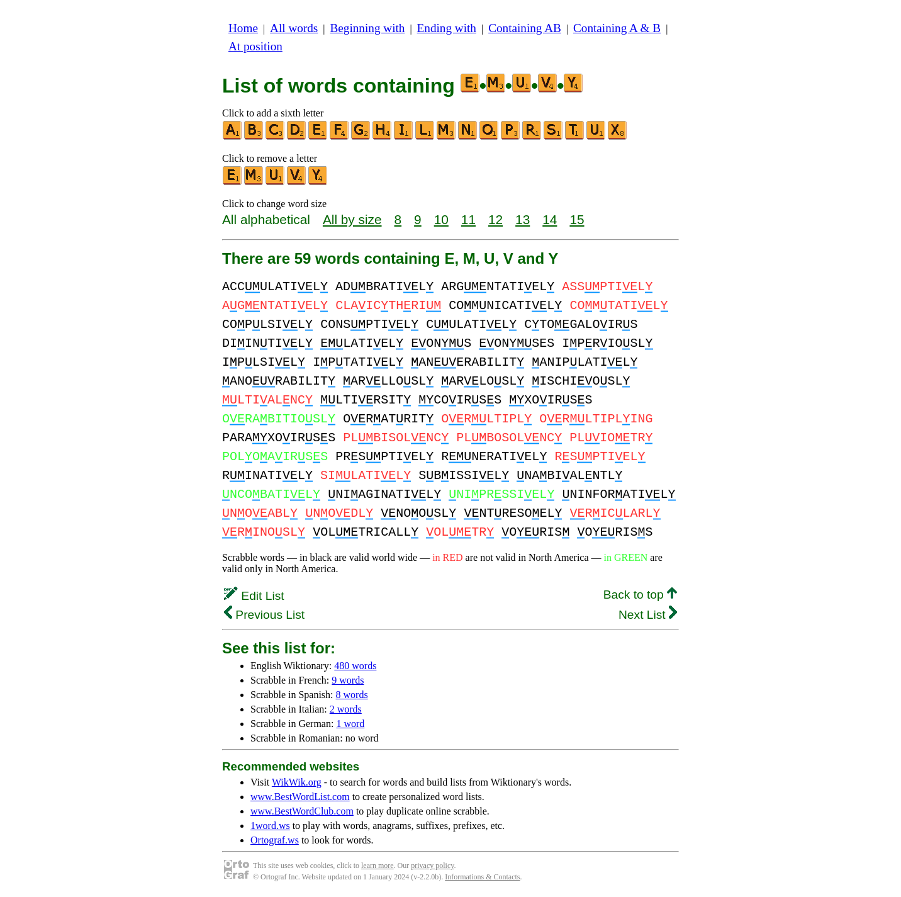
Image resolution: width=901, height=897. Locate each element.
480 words (355, 665)
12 (495, 219)
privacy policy (432, 865)
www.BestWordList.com (300, 796)
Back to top (640, 594)
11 (468, 219)
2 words (346, 709)
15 (576, 219)
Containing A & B (617, 28)
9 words (348, 680)
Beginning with (367, 28)
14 (549, 219)
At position (255, 46)
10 (441, 219)
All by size (352, 219)
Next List (647, 614)
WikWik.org (297, 782)
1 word (350, 723)
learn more (377, 865)
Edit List (254, 595)
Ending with (446, 28)
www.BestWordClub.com (302, 811)
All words (294, 28)
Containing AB (524, 28)
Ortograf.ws (274, 840)
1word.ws (270, 825)
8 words (352, 694)
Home (243, 28)
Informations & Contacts (482, 876)
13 (522, 219)
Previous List (264, 614)
